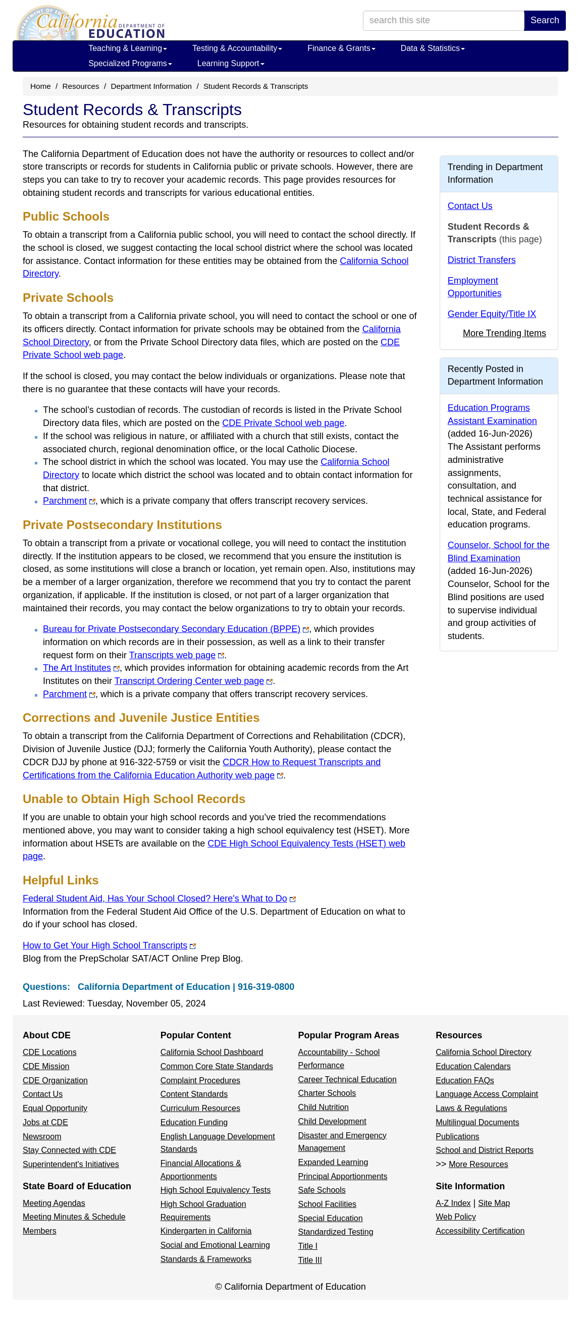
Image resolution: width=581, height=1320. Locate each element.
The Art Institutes (81, 668)
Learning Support (231, 63)
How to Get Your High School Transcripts (109, 945)
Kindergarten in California (206, 1231)
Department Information (151, 86)
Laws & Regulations (471, 1108)
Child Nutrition (323, 1107)
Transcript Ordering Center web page (194, 681)
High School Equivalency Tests (216, 1190)
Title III (310, 1260)
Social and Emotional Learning (215, 1245)
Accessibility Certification (480, 1231)
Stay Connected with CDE (69, 1150)
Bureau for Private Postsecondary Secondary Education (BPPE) (176, 629)
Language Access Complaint (487, 1094)
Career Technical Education (347, 1079)
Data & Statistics (433, 48)
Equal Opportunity (55, 1108)
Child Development (332, 1121)
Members (40, 1231)
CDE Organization (55, 1080)
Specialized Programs (130, 63)
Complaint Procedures (200, 1080)
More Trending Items (504, 333)
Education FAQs (465, 1080)
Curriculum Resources (200, 1108)
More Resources (478, 1164)
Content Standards (194, 1094)
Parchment (69, 501)
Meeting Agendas (54, 1203)
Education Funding (194, 1122)
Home (40, 86)
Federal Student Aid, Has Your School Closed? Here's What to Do (159, 898)
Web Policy (456, 1216)
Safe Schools (322, 1190)
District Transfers (482, 260)
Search (545, 20)
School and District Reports (485, 1150)
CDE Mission (46, 1066)
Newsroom (42, 1136)
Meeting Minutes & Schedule (74, 1216)
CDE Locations (50, 1052)
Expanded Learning (333, 1162)
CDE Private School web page (283, 423)
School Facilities (327, 1204)
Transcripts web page (176, 655)
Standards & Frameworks (206, 1259)
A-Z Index (453, 1203)
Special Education (330, 1218)
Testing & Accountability (237, 48)
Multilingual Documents (477, 1122)
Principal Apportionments (343, 1176)
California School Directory (483, 1052)
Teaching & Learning (127, 48)
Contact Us (470, 206)
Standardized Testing (336, 1232)
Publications (457, 1136)
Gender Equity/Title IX (492, 314)
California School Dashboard (212, 1052)
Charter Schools (327, 1093)
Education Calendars (473, 1066)
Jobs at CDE (45, 1122)
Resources (81, 86)
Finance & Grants (341, 48)
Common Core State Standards (217, 1066)
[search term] (443, 21)
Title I (308, 1246)
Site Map (494, 1203)
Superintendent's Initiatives (71, 1164)
